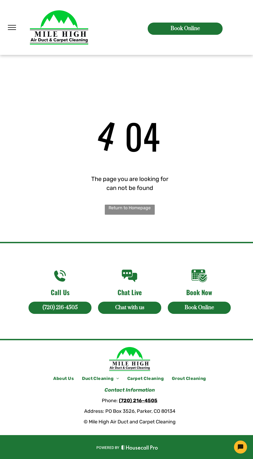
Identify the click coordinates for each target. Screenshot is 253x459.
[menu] (12, 27)
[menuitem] (63, 378)
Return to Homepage (130, 207)
